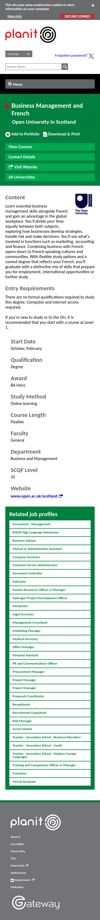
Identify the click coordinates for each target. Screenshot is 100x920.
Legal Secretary (23, 614)
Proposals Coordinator (28, 696)
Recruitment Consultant (29, 713)
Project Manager (24, 680)
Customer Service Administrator (35, 565)
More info (14, 16)
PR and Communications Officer (35, 663)
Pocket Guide (20, 865)
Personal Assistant (25, 655)
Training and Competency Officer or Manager (44, 765)
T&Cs (13, 858)
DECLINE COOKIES (77, 16)
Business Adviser (24, 540)
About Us (16, 837)
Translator (20, 773)
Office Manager (23, 647)
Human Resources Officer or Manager (39, 590)
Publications (17, 887)
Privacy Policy (18, 851)
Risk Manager (22, 721)
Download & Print (61, 136)
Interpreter (20, 606)
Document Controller (27, 573)
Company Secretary (26, 557)
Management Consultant (30, 622)
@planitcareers (23, 880)
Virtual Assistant (24, 782)
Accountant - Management (31, 524)
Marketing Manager (27, 631)
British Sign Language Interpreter (36, 532)
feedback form (18, 873)
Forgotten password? (71, 55)
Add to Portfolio (22, 136)
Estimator (19, 581)
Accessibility (17, 844)
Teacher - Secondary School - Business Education (47, 737)
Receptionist (21, 704)
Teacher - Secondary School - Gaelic (37, 745)
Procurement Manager (29, 672)
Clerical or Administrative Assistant (37, 549)
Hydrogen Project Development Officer (40, 598)
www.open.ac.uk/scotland (37, 496)
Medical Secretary (25, 639)
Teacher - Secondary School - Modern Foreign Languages (44, 755)
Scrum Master (22, 729)
